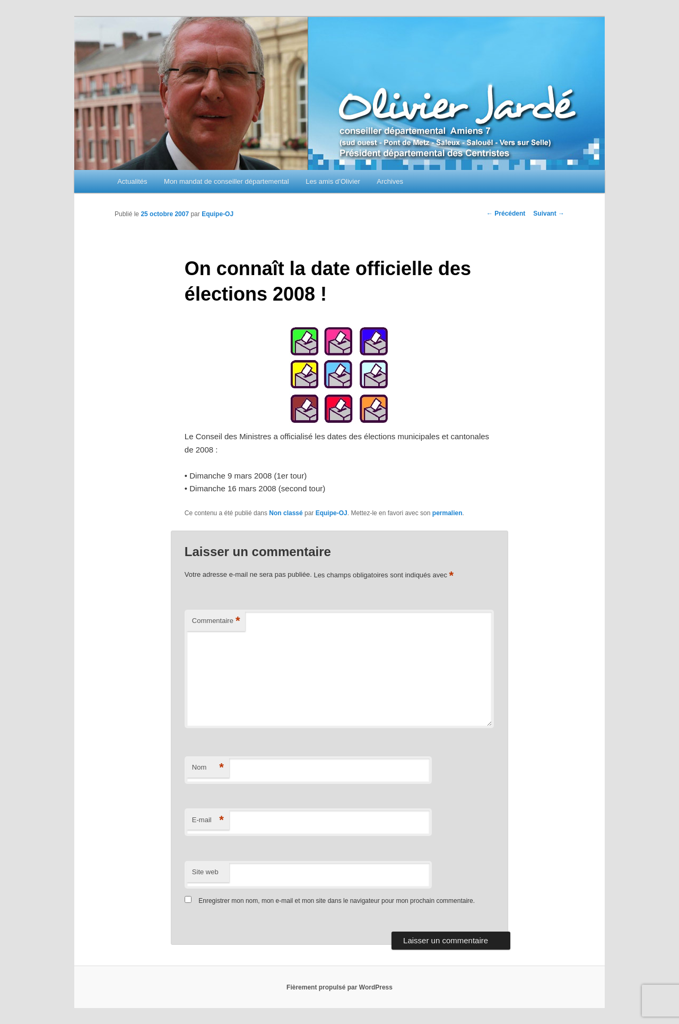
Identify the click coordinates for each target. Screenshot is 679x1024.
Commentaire (216, 621)
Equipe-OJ (217, 214)
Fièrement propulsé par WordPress (339, 987)
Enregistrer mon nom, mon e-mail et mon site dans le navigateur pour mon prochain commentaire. (336, 900)
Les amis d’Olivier (333, 181)
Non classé (285, 513)
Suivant (548, 213)
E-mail (208, 820)
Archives (390, 181)
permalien (447, 513)
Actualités (132, 181)
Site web (205, 872)
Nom (208, 767)
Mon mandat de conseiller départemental (226, 181)
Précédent (505, 213)
